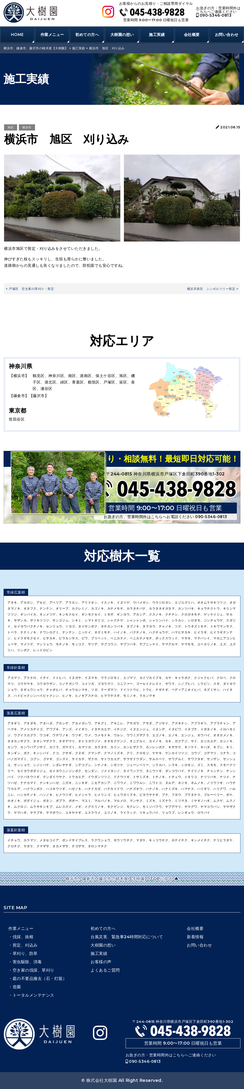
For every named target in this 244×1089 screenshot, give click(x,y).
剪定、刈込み (25, 945)
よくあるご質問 (105, 970)
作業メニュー (52, 34)
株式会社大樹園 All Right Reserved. (124, 1080)
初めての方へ (87, 34)
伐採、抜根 (23, 936)
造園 (17, 986)
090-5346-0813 (213, 15)
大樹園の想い (122, 34)
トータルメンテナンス (33, 995)
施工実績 (157, 34)
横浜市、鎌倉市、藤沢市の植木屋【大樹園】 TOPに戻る (120, 878)
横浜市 (26, 127)
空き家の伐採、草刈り (33, 970)
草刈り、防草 (25, 953)
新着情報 (195, 936)
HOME (17, 34)
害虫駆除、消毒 (27, 961)
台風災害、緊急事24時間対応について (127, 936)
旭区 (11, 127)
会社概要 (192, 34)
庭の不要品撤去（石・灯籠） (40, 978)
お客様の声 (101, 961)
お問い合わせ (227, 34)
